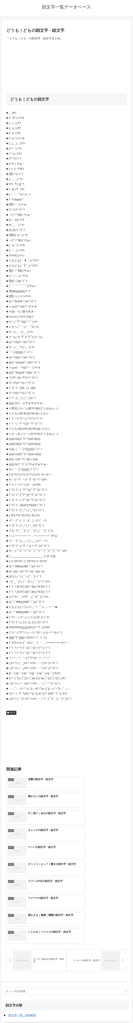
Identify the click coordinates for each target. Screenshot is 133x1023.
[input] (66, 907)
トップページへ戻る (54, 1013)
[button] (126, 907)
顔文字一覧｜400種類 (22, 931)
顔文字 (11, 713)
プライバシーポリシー (78, 1013)
